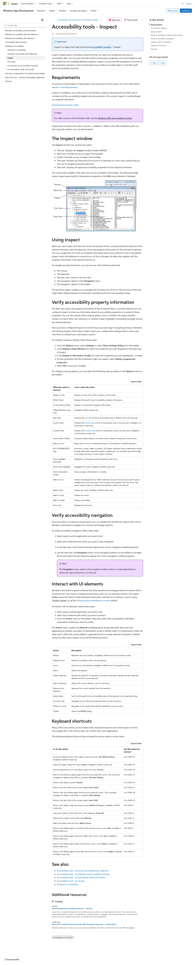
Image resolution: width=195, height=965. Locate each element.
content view (90, 430)
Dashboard (186, 10)
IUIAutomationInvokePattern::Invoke (93, 600)
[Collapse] (42, 19)
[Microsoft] (5, 3)
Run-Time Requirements (66, 87)
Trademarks (109, 957)
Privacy (58, 957)
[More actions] (142, 20)
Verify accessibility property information (167, 35)
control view (90, 423)
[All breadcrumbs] (54, 20)
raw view (88, 418)
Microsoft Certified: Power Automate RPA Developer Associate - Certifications (84, 924)
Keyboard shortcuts (159, 45)
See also (154, 49)
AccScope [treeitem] (11, 61)
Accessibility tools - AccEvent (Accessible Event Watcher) (83, 870)
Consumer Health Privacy (76, 957)
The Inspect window (159, 28)
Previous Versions (24, 957)
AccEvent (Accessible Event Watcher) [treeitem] (22, 54)
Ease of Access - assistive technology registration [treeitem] (25, 77)
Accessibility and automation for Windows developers (78, 19)
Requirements (156, 24)
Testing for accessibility (67, 884)
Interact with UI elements (161, 42)
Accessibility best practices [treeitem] (16, 42)
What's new (172, 10)
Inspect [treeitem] (10, 58)
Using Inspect (156, 31)
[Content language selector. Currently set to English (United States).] (15, 950)
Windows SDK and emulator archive (115, 118)
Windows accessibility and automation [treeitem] (20, 30)
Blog (36, 957)
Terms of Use (96, 957)
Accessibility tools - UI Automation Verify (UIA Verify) (81, 877)
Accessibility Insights (101, 47)
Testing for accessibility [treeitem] (16, 50)
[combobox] (24, 25)
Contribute (47, 957)
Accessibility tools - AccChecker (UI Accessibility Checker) (83, 874)
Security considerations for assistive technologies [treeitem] (25, 73)
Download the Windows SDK (65, 105)
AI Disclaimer (8, 957)
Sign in (189, 3)
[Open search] (182, 3)
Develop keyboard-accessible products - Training (72, 908)
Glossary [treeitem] (8, 81)
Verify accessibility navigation (162, 38)
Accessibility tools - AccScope (70, 880)
